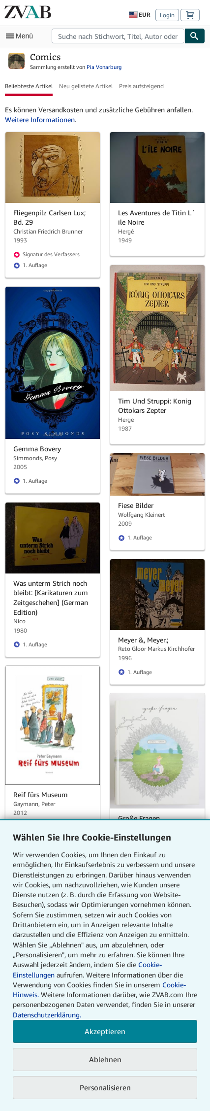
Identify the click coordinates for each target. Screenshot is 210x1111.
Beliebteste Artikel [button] (29, 86)
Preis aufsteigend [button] (141, 86)
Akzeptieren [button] (105, 1031)
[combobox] (118, 36)
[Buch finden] (195, 36)
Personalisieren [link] (105, 1087)
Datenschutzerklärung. (47, 1014)
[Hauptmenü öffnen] (21, 36)
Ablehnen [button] (105, 1059)
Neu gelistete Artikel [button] (86, 86)
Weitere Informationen (40, 119)
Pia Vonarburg (104, 67)
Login (167, 15)
